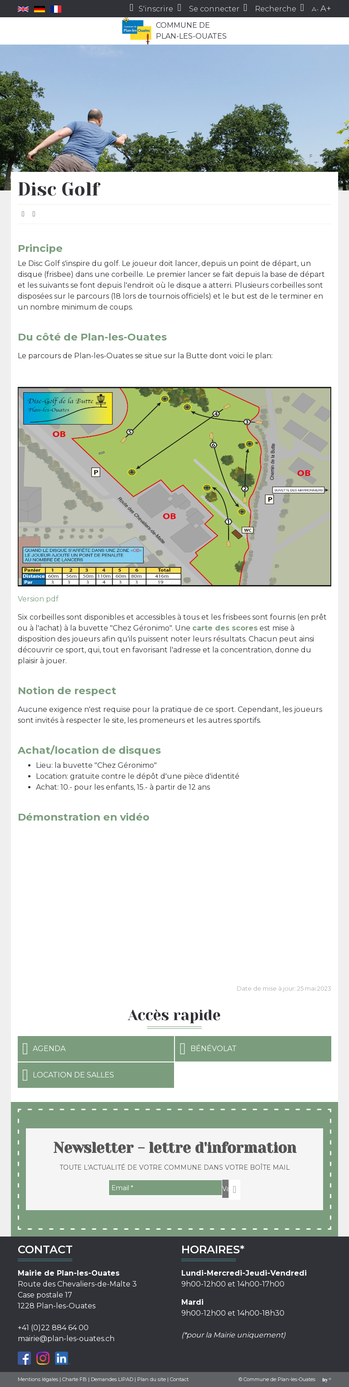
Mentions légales (38, 1379)
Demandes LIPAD (112, 1379)
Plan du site (151, 1379)
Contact (179, 1379)
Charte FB (74, 1379)
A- (315, 9)
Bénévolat (207, 1049)
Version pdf (38, 599)
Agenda (43, 1049)
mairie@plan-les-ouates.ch (66, 1338)
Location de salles (68, 1075)
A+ (325, 9)
